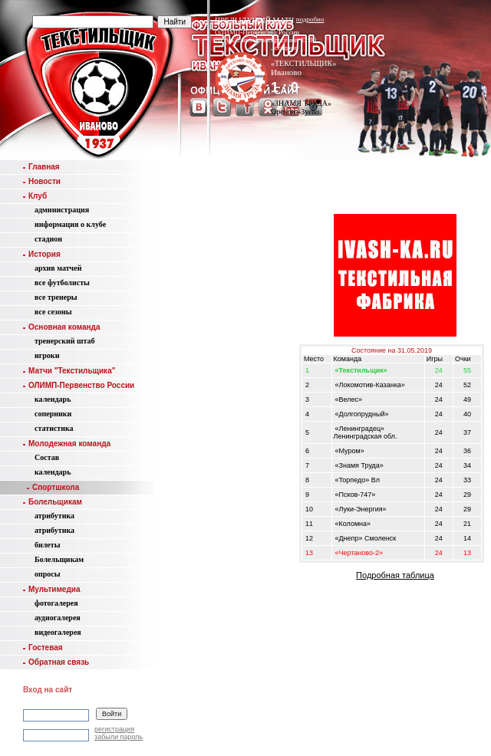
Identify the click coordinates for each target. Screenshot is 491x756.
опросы (48, 574)
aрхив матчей (58, 268)
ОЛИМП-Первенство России (78, 385)
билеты (48, 545)
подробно (310, 19)
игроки (47, 355)
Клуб (35, 196)
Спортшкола (53, 487)
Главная (41, 167)
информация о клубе (70, 224)
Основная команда (61, 327)
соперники (53, 413)
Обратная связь (56, 662)
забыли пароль (118, 737)
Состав (47, 457)
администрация (62, 209)
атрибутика (54, 515)
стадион (48, 239)
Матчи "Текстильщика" (69, 370)
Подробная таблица (395, 575)
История (42, 254)
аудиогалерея (58, 617)
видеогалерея (58, 632)
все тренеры (56, 297)
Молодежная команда (66, 443)
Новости (42, 181)
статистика (54, 428)
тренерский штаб (65, 341)
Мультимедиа (51, 589)
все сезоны (53, 311)
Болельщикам (52, 502)
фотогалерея (56, 603)
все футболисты (62, 282)
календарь (53, 399)
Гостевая (43, 647)
